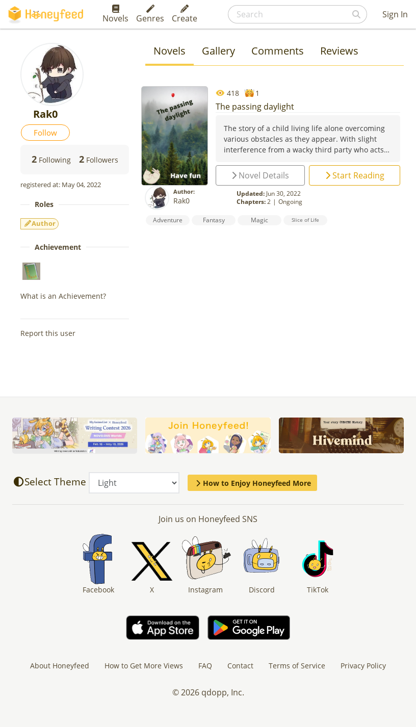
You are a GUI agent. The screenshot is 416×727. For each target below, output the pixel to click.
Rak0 (181, 200)
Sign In (395, 14)
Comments (277, 51)
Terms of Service (297, 665)
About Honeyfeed (59, 665)
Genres (150, 14)
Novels (115, 14)
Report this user (47, 333)
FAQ (205, 665)
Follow (45, 132)
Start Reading (354, 175)
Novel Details (260, 175)
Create (184, 14)
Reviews (339, 51)
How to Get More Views (144, 665)
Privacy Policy (363, 665)
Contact (240, 665)
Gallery (218, 51)
